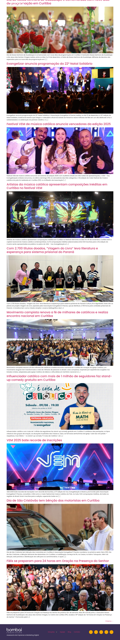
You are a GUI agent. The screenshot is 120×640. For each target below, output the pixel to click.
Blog (95, 4)
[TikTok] (111, 632)
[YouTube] (101, 632)
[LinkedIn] (96, 632)
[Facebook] (106, 632)
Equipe (87, 4)
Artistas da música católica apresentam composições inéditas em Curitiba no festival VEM (57, 186)
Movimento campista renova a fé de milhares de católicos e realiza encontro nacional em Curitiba (57, 314)
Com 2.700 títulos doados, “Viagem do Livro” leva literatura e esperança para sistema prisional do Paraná (52, 250)
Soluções (77, 4)
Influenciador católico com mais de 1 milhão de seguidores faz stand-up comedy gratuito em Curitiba (59, 378)
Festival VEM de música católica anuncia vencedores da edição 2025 (59, 124)
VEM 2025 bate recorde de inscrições (35, 440)
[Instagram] (91, 632)
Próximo (109, 621)
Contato (105, 4)
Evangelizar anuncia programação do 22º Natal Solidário (49, 64)
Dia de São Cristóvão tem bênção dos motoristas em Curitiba (53, 500)
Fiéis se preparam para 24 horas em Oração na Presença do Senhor (58, 561)
